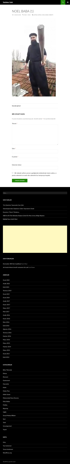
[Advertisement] (35, 239)
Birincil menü (67, 2)
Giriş (4, 442)
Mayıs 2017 (6, 308)
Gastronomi (6, 380)
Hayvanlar (6, 384)
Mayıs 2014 (6, 350)
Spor (4, 419)
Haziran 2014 (7, 346)
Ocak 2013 (6, 353)
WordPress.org (7, 453)
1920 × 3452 (27, 15)
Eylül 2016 (6, 325)
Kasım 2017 (6, 304)
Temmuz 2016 (7, 332)
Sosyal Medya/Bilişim (9, 415)
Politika (5, 405)
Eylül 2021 (6, 287)
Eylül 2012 (6, 357)
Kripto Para (6, 391)
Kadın (4, 387)
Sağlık (4, 412)
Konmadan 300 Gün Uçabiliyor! (12, 264)
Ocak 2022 (6, 280)
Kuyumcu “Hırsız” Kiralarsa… (11, 212)
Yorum (14, 123)
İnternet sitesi (16, 165)
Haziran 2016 (7, 336)
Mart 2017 (6, 311)
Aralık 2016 (6, 315)
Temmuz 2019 (7, 290)
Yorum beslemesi (8, 449)
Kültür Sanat (6, 394)
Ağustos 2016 (7, 329)
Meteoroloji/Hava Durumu (11, 398)
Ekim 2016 (6, 322)
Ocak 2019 (6, 294)
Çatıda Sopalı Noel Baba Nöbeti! (43, 15)
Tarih (4, 422)
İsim (14, 148)
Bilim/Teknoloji (7, 370)
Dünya (5, 373)
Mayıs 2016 (6, 339)
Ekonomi (5, 377)
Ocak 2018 (6, 297)
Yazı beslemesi (7, 446)
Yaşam (5, 429)
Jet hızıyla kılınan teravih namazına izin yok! (16, 267)
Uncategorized (7, 426)
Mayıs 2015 (6, 343)
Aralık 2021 (6, 283)
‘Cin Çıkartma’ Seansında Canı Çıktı (13, 205)
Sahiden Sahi (8, 2)
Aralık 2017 (6, 301)
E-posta (15, 157)
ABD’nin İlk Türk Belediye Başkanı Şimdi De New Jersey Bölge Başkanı (23, 215)
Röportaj (5, 408)
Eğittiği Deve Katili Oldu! (10, 219)
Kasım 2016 (6, 318)
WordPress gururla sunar (9, 461)
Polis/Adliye (6, 401)
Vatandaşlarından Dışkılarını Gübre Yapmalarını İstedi (18, 208)
